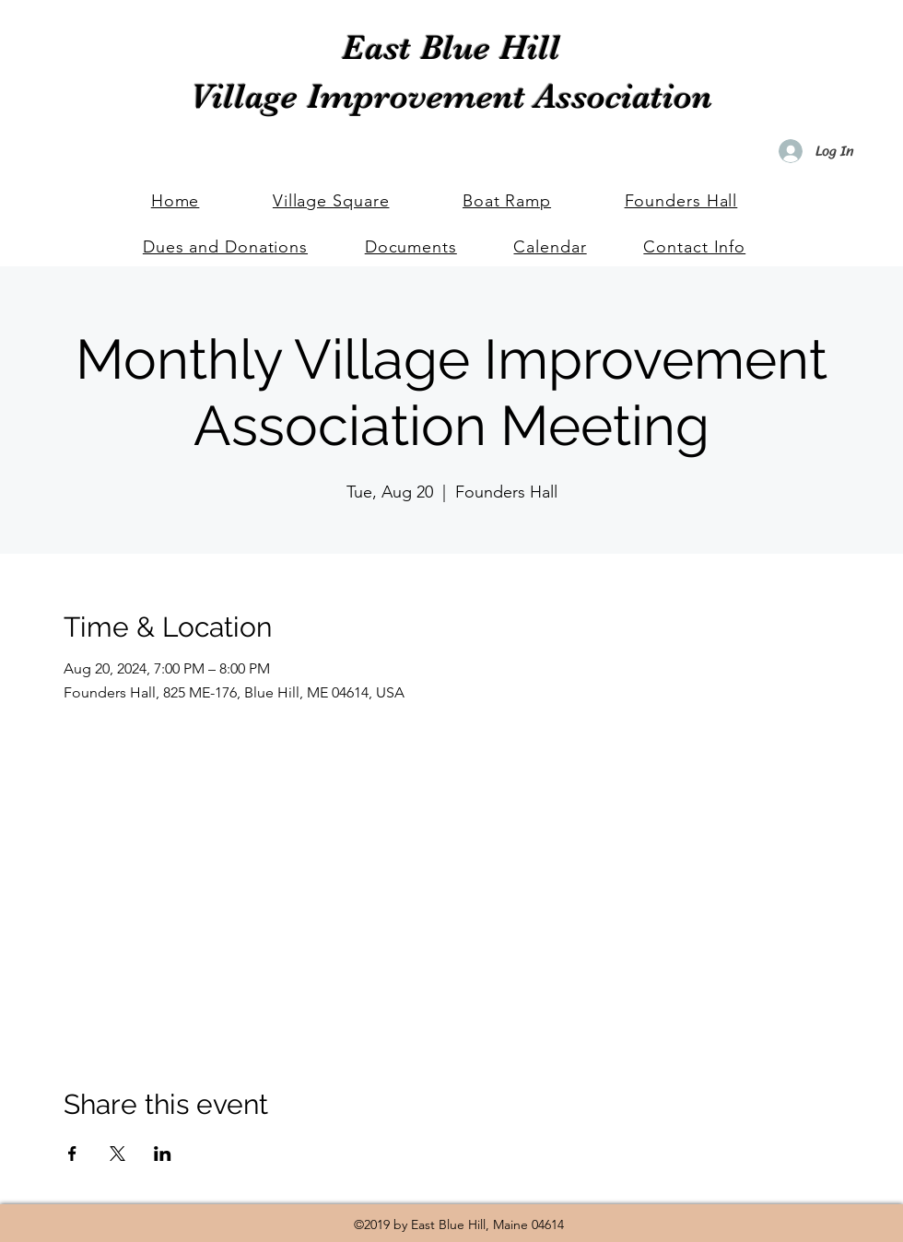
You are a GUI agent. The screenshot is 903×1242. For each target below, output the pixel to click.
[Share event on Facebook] (72, 1153)
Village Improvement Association (451, 96)
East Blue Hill (451, 47)
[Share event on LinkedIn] (162, 1153)
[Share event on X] (117, 1153)
